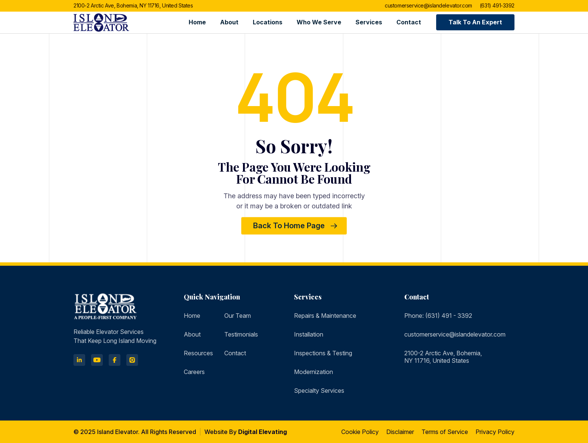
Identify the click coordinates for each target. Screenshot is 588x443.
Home (197, 22)
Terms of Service (445, 432)
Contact (408, 22)
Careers (194, 372)
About (229, 22)
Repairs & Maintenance (325, 315)
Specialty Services (319, 390)
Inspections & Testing (323, 353)
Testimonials (241, 334)
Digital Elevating (262, 432)
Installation (308, 334)
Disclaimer (400, 432)
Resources (198, 353)
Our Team (237, 315)
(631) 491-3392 (497, 6)
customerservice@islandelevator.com (428, 6)
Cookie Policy (360, 432)
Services (369, 22)
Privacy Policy (495, 432)
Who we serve (319, 22)
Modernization (313, 372)
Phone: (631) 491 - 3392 (438, 315)
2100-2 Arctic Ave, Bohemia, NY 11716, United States (133, 6)
